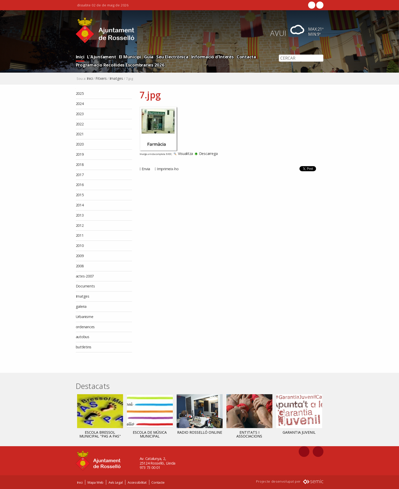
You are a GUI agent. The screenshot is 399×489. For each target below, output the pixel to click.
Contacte (157, 482)
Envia (146, 168)
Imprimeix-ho (168, 168)
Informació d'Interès (212, 57)
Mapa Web (95, 482)
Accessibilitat (137, 482)
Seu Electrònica (172, 57)
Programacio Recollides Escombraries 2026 (120, 65)
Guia (148, 57)
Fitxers (100, 78)
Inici (80, 57)
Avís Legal (115, 482)
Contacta (246, 57)
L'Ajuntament (101, 57)
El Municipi (130, 57)
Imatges (116, 78)
